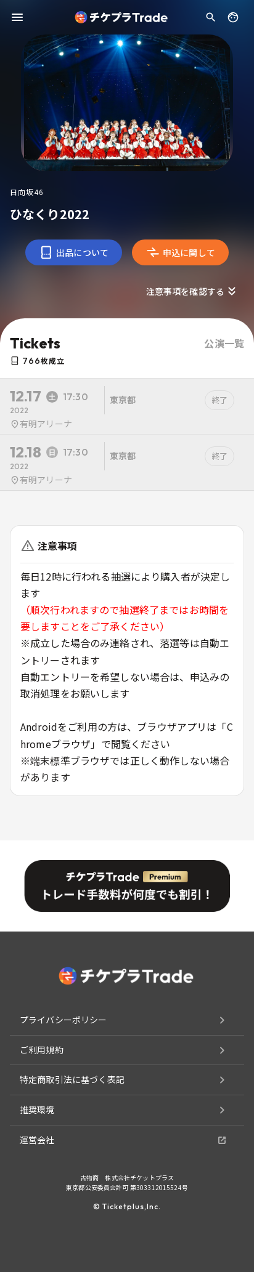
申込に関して (180, 252)
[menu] (17, 17)
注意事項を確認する (192, 291)
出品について (73, 252)
